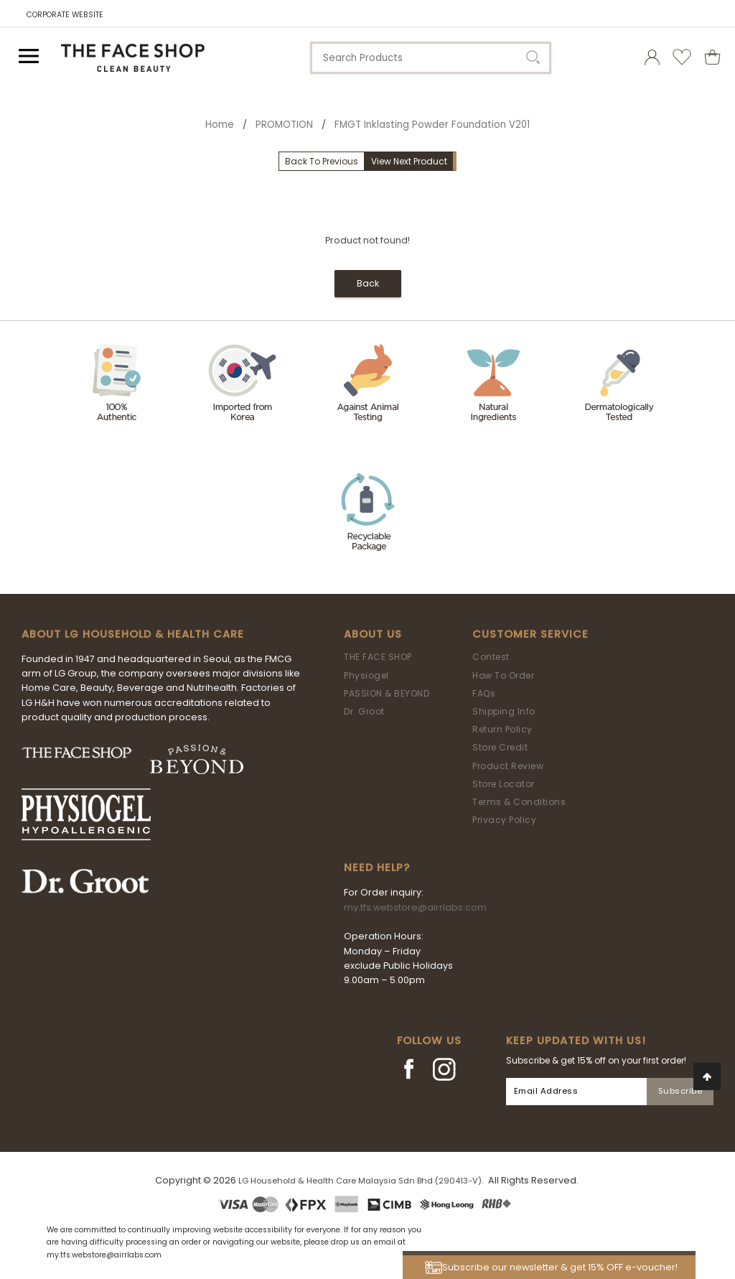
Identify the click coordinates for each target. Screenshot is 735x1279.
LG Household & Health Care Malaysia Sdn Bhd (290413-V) (360, 1180)
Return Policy (502, 729)
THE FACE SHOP (378, 657)
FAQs (483, 693)
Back (368, 283)
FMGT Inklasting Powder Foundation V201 (432, 124)
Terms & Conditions (519, 802)
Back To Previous (321, 161)
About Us (373, 634)
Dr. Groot (364, 711)
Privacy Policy (504, 820)
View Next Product (409, 161)
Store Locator (503, 784)
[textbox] (430, 58)
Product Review (507, 766)
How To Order (503, 675)
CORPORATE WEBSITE (65, 14)
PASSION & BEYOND (386, 693)
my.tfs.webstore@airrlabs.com (415, 907)
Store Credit (500, 747)
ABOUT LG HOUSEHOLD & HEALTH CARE (133, 634)
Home (219, 124)
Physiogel (366, 675)
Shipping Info (503, 711)
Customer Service (530, 634)
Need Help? (377, 867)
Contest (491, 657)
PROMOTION (284, 124)
